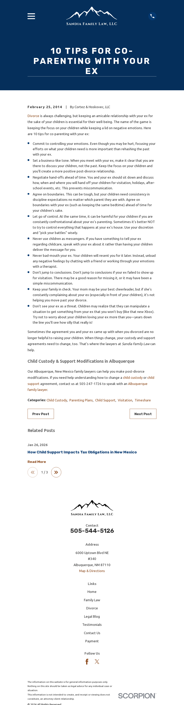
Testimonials (92, 625)
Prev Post (40, 414)
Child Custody (57, 400)
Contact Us (92, 633)
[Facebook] (87, 662)
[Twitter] (97, 662)
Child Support (105, 400)
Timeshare (143, 400)
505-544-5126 (92, 531)
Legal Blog (92, 617)
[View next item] (57, 472)
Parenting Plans (81, 400)
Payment (92, 642)
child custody (133, 377)
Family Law (92, 600)
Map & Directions (92, 571)
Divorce (33, 116)
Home (92, 592)
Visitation (125, 400)
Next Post (143, 414)
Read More (37, 462)
